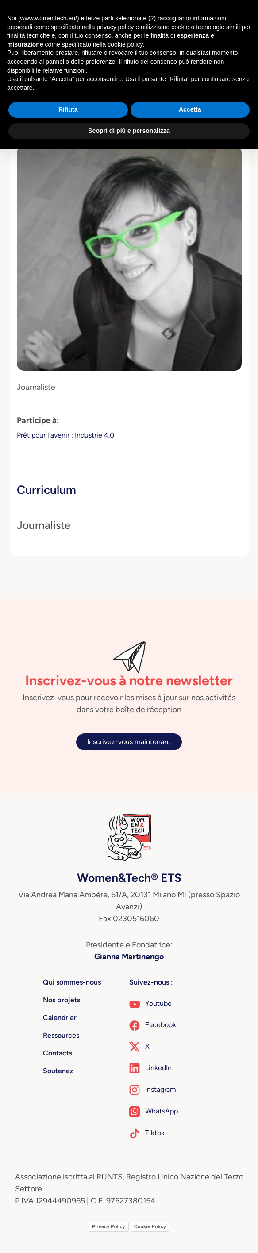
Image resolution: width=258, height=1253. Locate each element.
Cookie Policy (150, 1226)
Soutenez (58, 1071)
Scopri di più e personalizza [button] (128, 130)
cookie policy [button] (125, 44)
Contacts (57, 1053)
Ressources (61, 1035)
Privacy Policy (108, 1226)
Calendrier (60, 1017)
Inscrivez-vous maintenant (129, 741)
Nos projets (61, 1000)
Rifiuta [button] (68, 109)
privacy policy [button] (115, 27)
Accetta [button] (190, 109)
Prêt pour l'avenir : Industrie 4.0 (65, 435)
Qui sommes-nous (72, 982)
